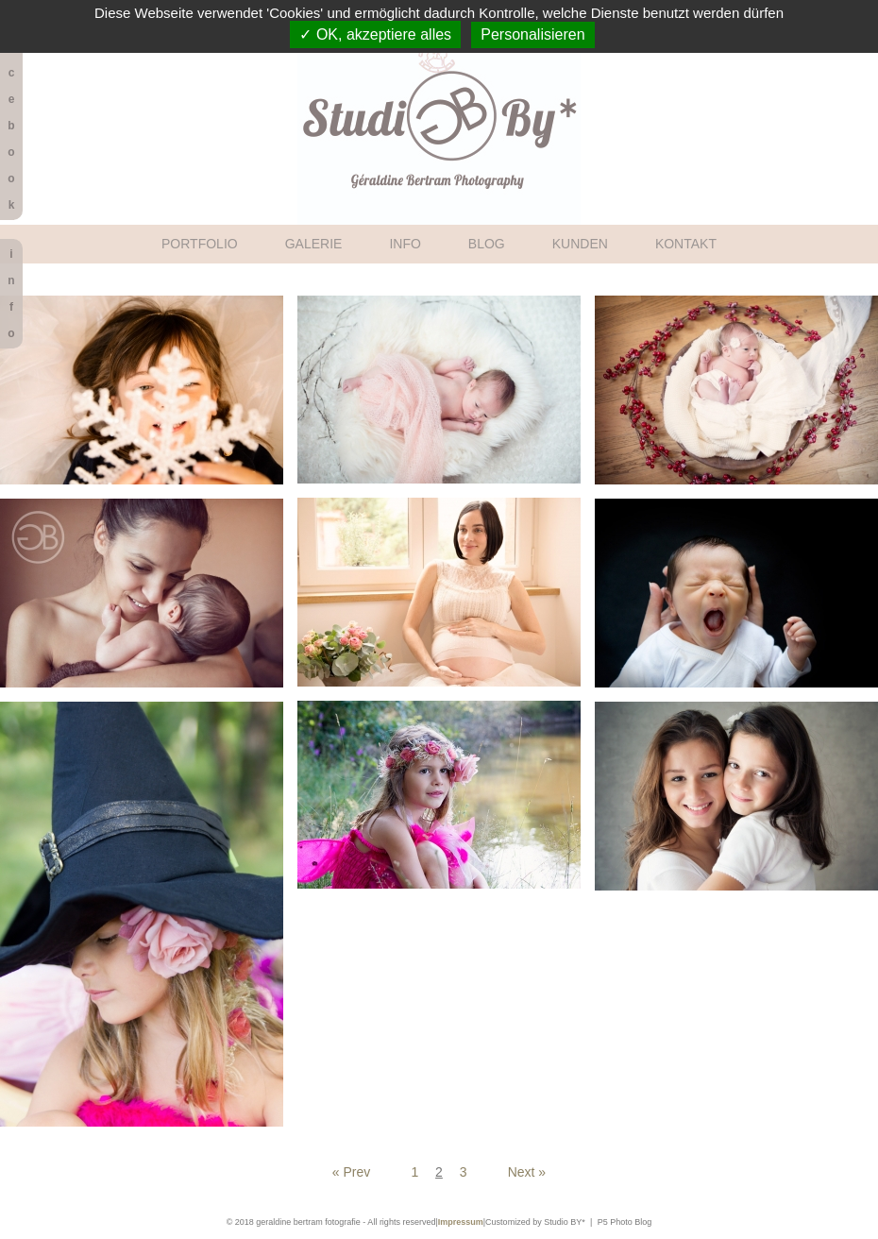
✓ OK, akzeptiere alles (375, 34)
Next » (527, 1172)
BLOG (486, 243)
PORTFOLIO (199, 243)
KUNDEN (580, 243)
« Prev (351, 1172)
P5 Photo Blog (625, 1222)
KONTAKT (686, 243)
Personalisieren (532, 34)
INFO (404, 243)
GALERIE (314, 243)
